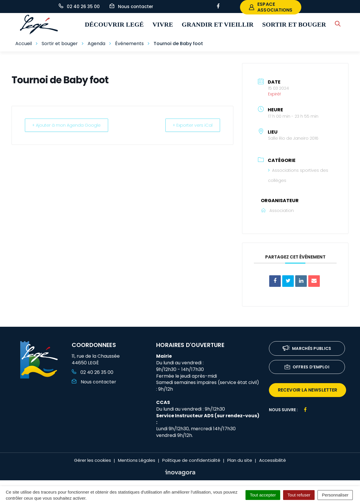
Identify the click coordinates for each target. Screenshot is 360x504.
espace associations (270, 7)
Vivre (162, 24)
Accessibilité (272, 460)
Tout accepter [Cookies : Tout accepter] (263, 494)
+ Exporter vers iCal (191, 125)
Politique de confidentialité (191, 460)
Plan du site (239, 460)
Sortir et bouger (294, 24)
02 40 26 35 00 (92, 372)
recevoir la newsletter (307, 390)
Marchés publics (307, 348)
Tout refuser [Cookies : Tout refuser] (298, 494)
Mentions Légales (136, 460)
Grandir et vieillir (218, 24)
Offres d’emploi (307, 367)
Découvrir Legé (114, 24)
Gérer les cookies (92, 460)
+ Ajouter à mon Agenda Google (67, 125)
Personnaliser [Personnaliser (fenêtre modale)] (335, 494)
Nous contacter (94, 382)
